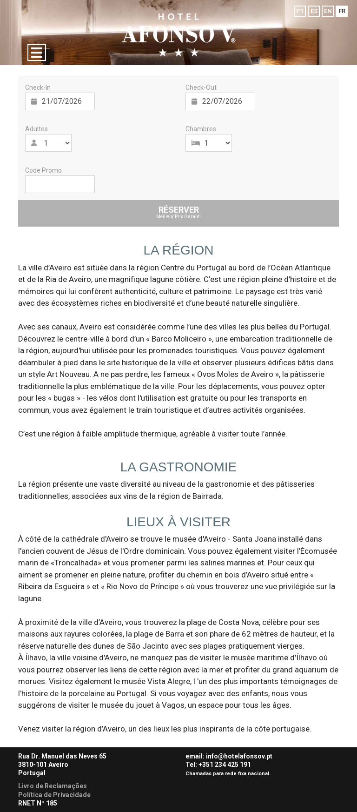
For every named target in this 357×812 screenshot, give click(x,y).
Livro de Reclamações (52, 786)
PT (300, 10)
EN (328, 10)
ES (314, 10)
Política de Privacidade (54, 795)
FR (341, 10)
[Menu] (36, 52)
